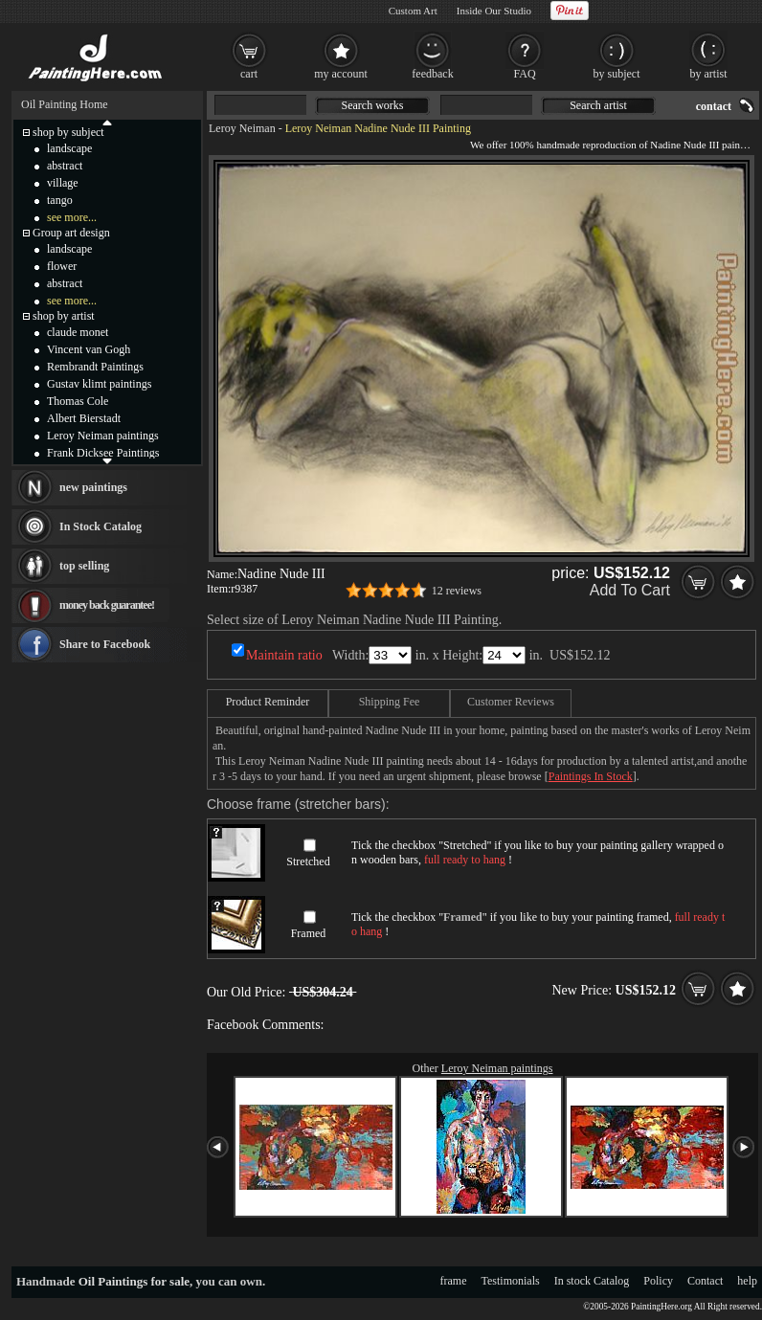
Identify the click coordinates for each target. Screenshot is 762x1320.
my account (341, 73)
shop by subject (68, 132)
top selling (84, 565)
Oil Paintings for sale (134, 1281)
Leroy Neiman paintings (497, 1068)
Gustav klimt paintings (99, 384)
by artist (709, 73)
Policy (658, 1280)
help (747, 1280)
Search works (373, 105)
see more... (72, 217)
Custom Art (413, 10)
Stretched (307, 861)
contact (713, 106)
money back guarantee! (106, 605)
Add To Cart (630, 590)
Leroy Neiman (242, 128)
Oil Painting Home (64, 104)
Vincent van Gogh (88, 349)
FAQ (524, 73)
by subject (617, 73)
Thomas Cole (77, 401)
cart (249, 73)
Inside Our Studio (494, 10)
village (62, 183)
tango (60, 200)
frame (453, 1280)
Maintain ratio (284, 655)
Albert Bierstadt (84, 418)
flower (62, 266)
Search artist (598, 105)
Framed (308, 933)
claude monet (77, 332)
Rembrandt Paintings (95, 366)
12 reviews (457, 590)
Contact (705, 1280)
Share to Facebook (104, 644)
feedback (432, 73)
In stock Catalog (592, 1280)
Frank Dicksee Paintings (103, 452)
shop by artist (64, 316)
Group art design (71, 232)
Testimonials (511, 1280)
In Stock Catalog (100, 526)
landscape (69, 148)
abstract (64, 165)
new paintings (93, 487)
